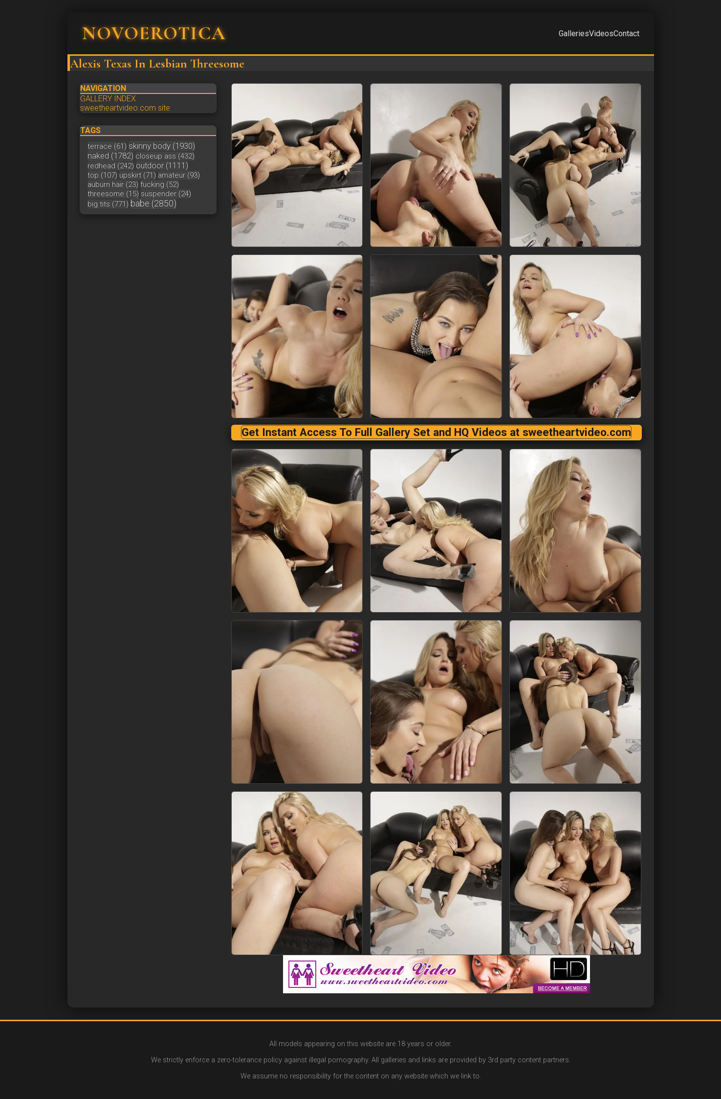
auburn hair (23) (112, 184)
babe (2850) (153, 203)
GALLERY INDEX (108, 98)
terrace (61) (107, 146)
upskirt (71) (137, 175)
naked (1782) (110, 155)
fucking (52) (159, 184)
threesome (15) (113, 193)
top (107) (102, 175)
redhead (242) (110, 165)
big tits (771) (108, 204)
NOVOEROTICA (154, 33)
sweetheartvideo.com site (125, 108)
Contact (626, 33)
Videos (601, 33)
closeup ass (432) (165, 156)
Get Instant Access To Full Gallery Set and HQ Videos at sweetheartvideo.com (436, 432)
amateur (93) (179, 175)
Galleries (574, 33)
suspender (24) (166, 193)
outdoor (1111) (162, 165)
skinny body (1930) (162, 146)
